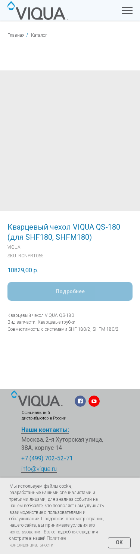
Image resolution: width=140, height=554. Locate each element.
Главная (16, 35)
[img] (36, 398)
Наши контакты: (45, 429)
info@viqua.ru (39, 468)
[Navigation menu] (127, 10)
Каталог (39, 35)
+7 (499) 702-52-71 (47, 458)
